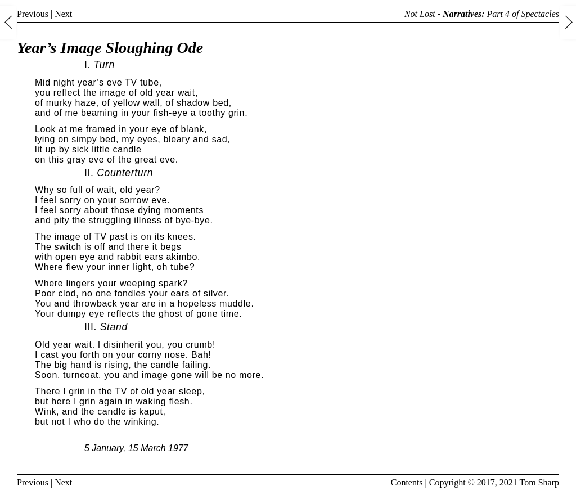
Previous (32, 14)
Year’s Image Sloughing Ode (110, 47)
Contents (407, 482)
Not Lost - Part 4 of (481, 14)
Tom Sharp (539, 482)
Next (63, 14)
